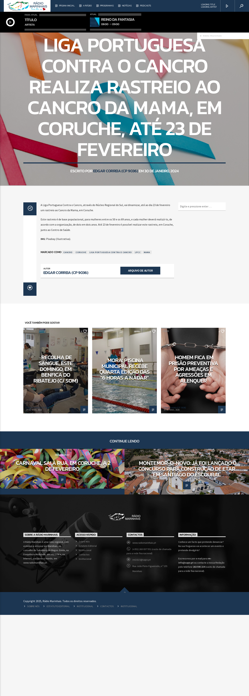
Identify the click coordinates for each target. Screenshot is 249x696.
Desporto (99, 412)
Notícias (127, 5)
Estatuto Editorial (88, 627)
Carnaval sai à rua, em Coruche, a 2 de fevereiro (63, 547)
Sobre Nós (84, 622)
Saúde (131, 79)
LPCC (138, 333)
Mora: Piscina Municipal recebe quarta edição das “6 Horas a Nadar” (124, 450)
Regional (119, 79)
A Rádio (87, 5)
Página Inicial (67, 5)
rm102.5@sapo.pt (141, 640)
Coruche (81, 333)
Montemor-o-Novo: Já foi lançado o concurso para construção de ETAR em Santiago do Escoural (187, 550)
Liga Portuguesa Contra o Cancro (111, 333)
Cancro (67, 333)
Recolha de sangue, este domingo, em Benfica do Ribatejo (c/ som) (55, 450)
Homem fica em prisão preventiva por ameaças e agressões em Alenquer (193, 450)
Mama (147, 333)
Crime (166, 412)
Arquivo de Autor (140, 352)
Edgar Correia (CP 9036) (115, 221)
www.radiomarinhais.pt (144, 623)
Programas (107, 5)
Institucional (85, 631)
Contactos (84, 635)
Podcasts (145, 5)
